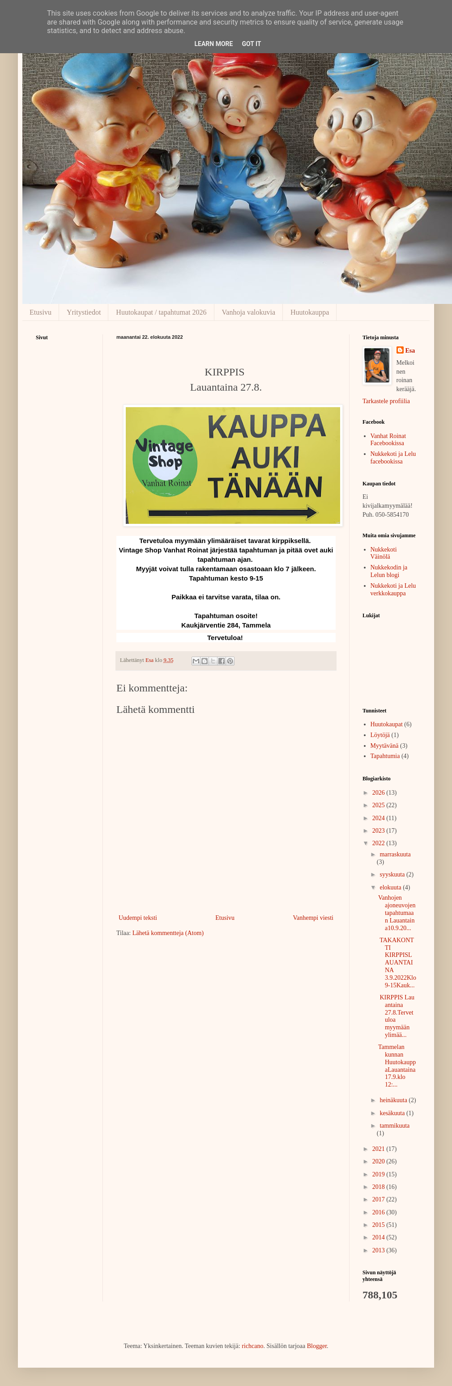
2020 (379, 1161)
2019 (379, 1174)
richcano (252, 1346)
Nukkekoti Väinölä (384, 553)
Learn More (213, 43)
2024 (379, 818)
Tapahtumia (385, 756)
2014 (379, 1237)
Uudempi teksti (138, 917)
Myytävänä (385, 745)
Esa (410, 350)
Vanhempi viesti (313, 917)
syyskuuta (393, 874)
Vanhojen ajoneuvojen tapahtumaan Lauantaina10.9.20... (396, 912)
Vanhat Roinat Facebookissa (388, 440)
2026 (379, 792)
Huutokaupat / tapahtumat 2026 (161, 312)
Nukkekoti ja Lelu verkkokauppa (393, 589)
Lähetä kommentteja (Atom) (168, 933)
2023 (379, 830)
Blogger (317, 1346)
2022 (379, 843)
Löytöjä (380, 735)
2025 (379, 805)
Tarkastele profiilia (386, 401)
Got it (251, 43)
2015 (379, 1225)
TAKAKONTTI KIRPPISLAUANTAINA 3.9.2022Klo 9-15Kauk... (397, 963)
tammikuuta (394, 1125)
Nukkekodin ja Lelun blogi (389, 571)
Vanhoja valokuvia (249, 312)
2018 (379, 1187)
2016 (379, 1212)
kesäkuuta (393, 1113)
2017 (379, 1199)
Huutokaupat (387, 724)
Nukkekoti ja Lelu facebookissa (393, 458)
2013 (379, 1250)
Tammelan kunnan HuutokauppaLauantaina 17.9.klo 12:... (397, 1066)
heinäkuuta (394, 1100)
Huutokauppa (309, 312)
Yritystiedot (84, 312)
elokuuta (391, 887)
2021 (379, 1149)
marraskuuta (395, 854)
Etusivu (40, 312)
